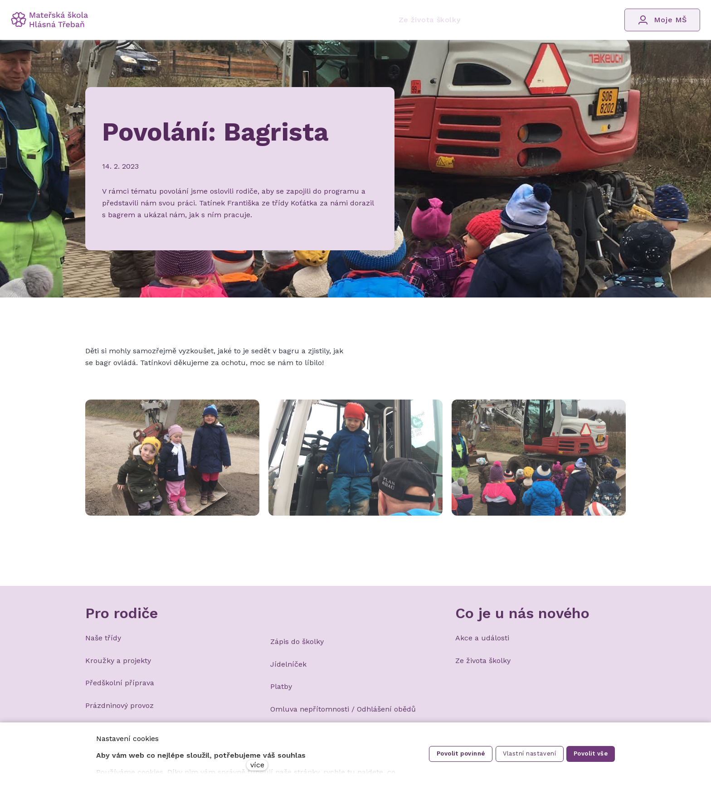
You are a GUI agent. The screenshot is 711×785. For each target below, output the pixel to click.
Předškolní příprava (119, 688)
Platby (281, 691)
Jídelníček (288, 669)
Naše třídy (103, 643)
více (257, 765)
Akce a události (482, 643)
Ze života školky (483, 665)
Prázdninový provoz (119, 710)
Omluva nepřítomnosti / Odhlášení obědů (343, 714)
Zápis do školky (297, 647)
